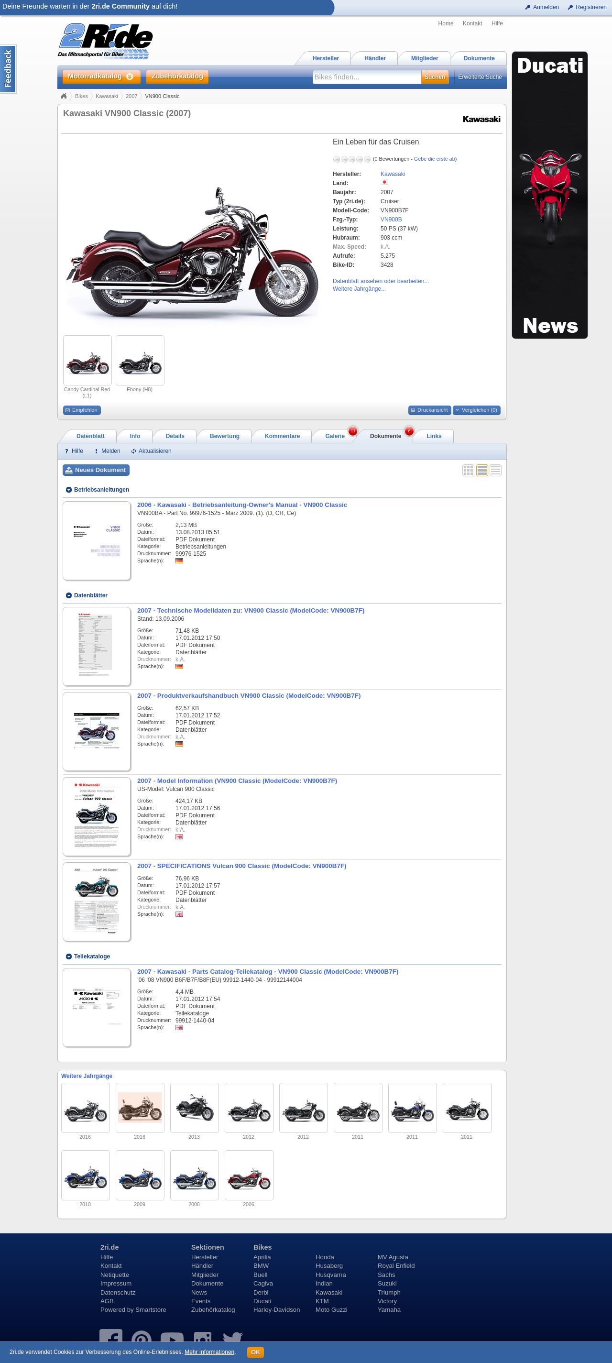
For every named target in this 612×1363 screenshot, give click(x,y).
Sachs (386, 1274)
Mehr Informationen (209, 1352)
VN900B (391, 219)
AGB (107, 1301)
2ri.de (109, 1247)
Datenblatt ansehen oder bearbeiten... (381, 281)
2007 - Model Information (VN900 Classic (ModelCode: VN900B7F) (237, 780)
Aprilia (262, 1257)
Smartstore (150, 1309)
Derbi (261, 1292)
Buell (260, 1274)
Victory (387, 1301)
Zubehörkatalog (213, 1309)
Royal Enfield (396, 1265)
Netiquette (114, 1274)
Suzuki (387, 1283)
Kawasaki (107, 96)
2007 (131, 96)
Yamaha (389, 1309)
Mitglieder (205, 1274)
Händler (202, 1265)
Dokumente (207, 1283)
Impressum (115, 1283)
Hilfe (497, 23)
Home (446, 23)
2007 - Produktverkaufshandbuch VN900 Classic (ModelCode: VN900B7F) (249, 695)
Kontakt (472, 23)
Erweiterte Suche (480, 77)
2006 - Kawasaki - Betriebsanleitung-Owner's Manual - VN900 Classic (242, 504)
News (199, 1292)
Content (8, 69)
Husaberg (329, 1265)
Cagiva (263, 1283)
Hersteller (204, 1257)
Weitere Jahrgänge (86, 1076)
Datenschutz (117, 1292)
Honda (325, 1257)
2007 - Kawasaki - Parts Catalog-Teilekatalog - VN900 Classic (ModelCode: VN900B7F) (267, 971)
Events (200, 1301)
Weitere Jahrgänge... (359, 289)
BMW (261, 1265)
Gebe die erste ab (434, 159)
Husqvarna (331, 1274)
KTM (322, 1301)
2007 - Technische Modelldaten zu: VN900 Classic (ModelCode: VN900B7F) (250, 610)
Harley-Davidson (276, 1309)
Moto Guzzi (332, 1309)
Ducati (262, 1301)
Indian (324, 1283)
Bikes (81, 96)
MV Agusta (393, 1257)
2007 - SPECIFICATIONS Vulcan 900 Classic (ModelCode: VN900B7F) (242, 865)
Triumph (389, 1292)
